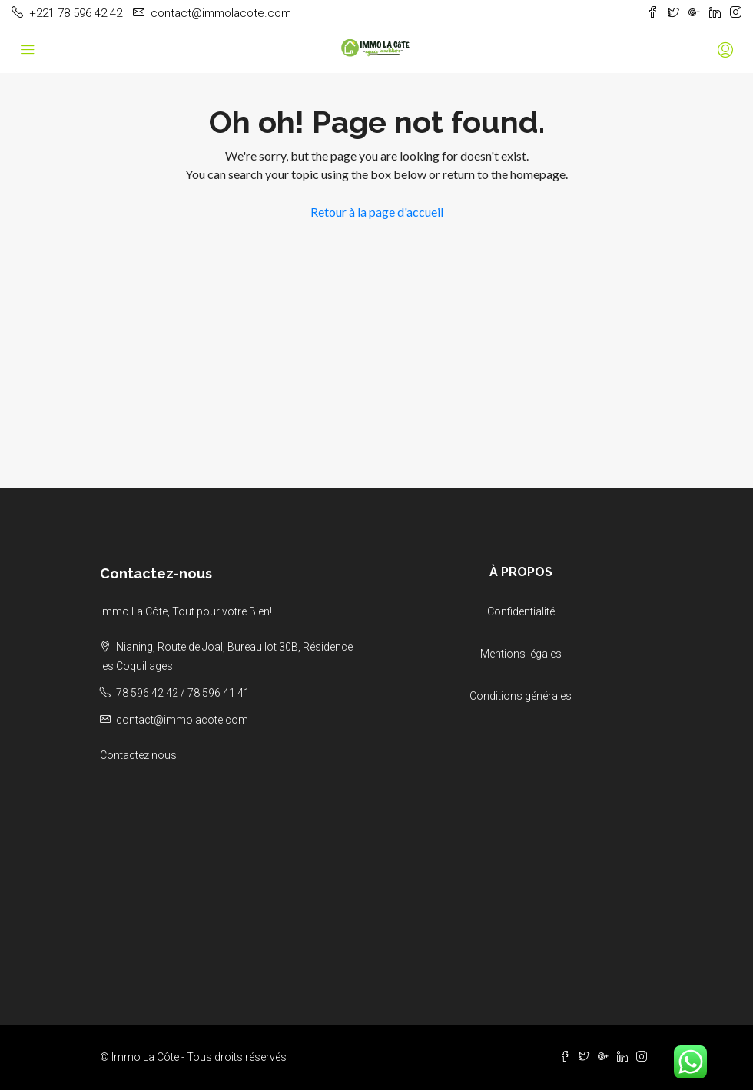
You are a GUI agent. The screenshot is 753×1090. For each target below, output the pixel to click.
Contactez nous (138, 755)
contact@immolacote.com (182, 720)
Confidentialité (521, 611)
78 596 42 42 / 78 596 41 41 (183, 693)
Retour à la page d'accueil (376, 211)
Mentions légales (521, 654)
